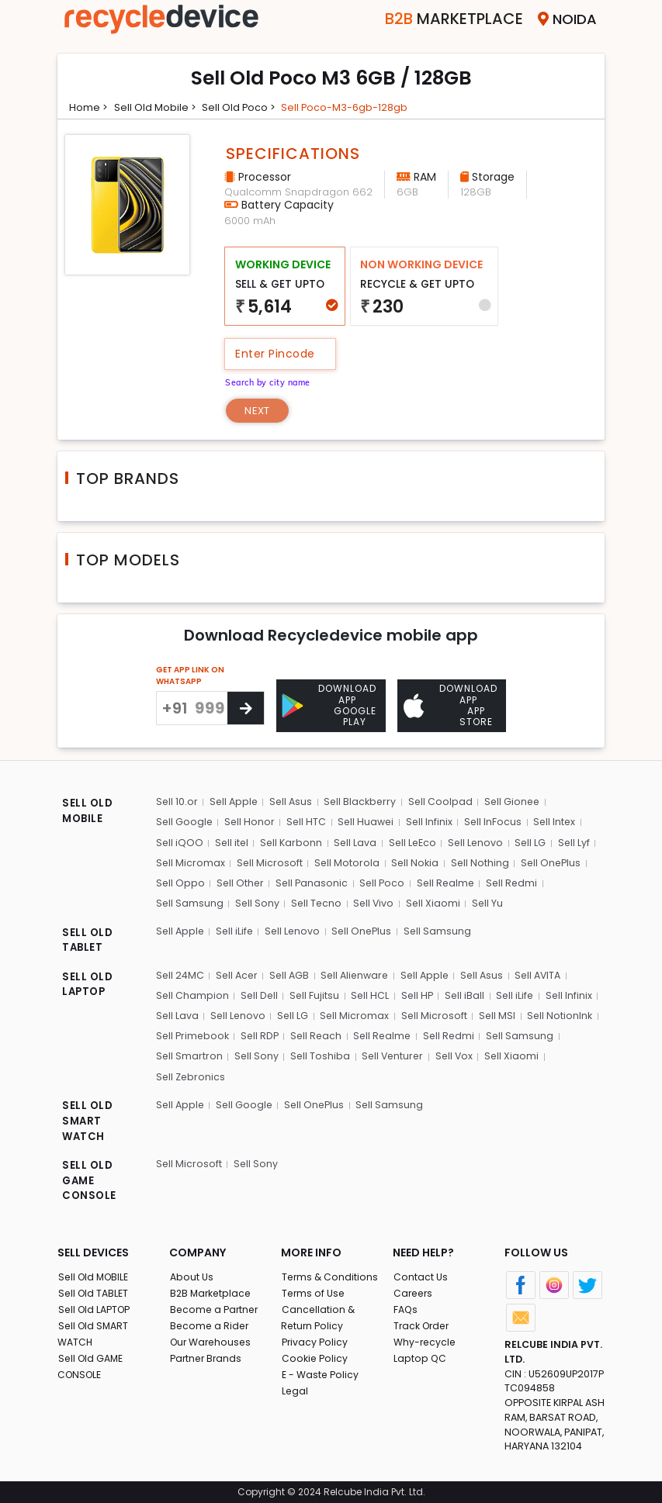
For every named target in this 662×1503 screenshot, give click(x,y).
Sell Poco (383, 881)
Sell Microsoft (269, 862)
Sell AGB (291, 973)
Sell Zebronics (191, 1072)
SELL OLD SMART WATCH (87, 1118)
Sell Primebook (193, 1032)
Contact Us (420, 1273)
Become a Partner (215, 1306)
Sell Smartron (189, 1052)
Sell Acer (238, 973)
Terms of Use (314, 1290)
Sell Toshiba (319, 1052)
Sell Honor (250, 822)
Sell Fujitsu (314, 993)
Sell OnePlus (551, 862)
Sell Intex (555, 822)
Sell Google (184, 822)
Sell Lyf (576, 841)
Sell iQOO (179, 841)
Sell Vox (455, 1052)
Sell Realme (447, 881)
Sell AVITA (546, 973)
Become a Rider (210, 1322)
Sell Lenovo (477, 841)
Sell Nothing (479, 862)
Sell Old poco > (244, 107)
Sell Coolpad (443, 802)
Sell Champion (192, 993)
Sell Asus (292, 802)
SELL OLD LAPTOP (87, 983)
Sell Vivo (374, 901)
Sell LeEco (413, 841)
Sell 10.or (176, 802)
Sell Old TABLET (94, 1290)
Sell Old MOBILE (95, 1273)
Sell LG (533, 841)
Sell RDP (262, 1032)
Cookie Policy (315, 1355)
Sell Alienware (358, 973)
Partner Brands (206, 1355)
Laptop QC (419, 1355)
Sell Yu (488, 901)
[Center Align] (245, 709)
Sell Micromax (190, 862)
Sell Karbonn (292, 841)
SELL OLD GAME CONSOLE (89, 1178)
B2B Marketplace (212, 1290)
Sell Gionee (515, 802)
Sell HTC (306, 822)
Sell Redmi (514, 881)
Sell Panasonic (312, 881)
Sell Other (240, 881)
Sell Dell (259, 993)
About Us (191, 1273)
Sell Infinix (430, 822)
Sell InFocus (494, 822)
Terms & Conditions (330, 1273)
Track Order (423, 1322)
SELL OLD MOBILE (87, 812)
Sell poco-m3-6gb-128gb (354, 107)
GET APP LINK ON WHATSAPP (190, 677)
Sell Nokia (414, 862)
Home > (89, 107)
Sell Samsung (189, 901)
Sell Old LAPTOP (96, 1306)
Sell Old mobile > (157, 107)
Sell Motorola (347, 862)
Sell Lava (356, 841)
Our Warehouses (212, 1339)
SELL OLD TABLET (87, 939)
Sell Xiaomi (433, 901)
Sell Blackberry (362, 802)
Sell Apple (234, 802)
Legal (294, 1387)
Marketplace (436, 19)
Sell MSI (496, 1012)
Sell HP (417, 993)
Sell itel (231, 841)
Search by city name (273, 381)
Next (260, 411)
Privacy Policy (315, 1339)
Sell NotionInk (559, 1012)
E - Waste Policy (321, 1371)
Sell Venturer (393, 1052)
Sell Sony (256, 901)
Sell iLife (236, 928)
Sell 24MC (180, 973)
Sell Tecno (316, 901)
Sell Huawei (367, 822)
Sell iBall (465, 993)
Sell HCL (370, 993)
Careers (414, 1290)
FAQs (405, 1306)
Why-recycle (425, 1339)
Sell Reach (319, 1032)
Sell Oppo (180, 881)
